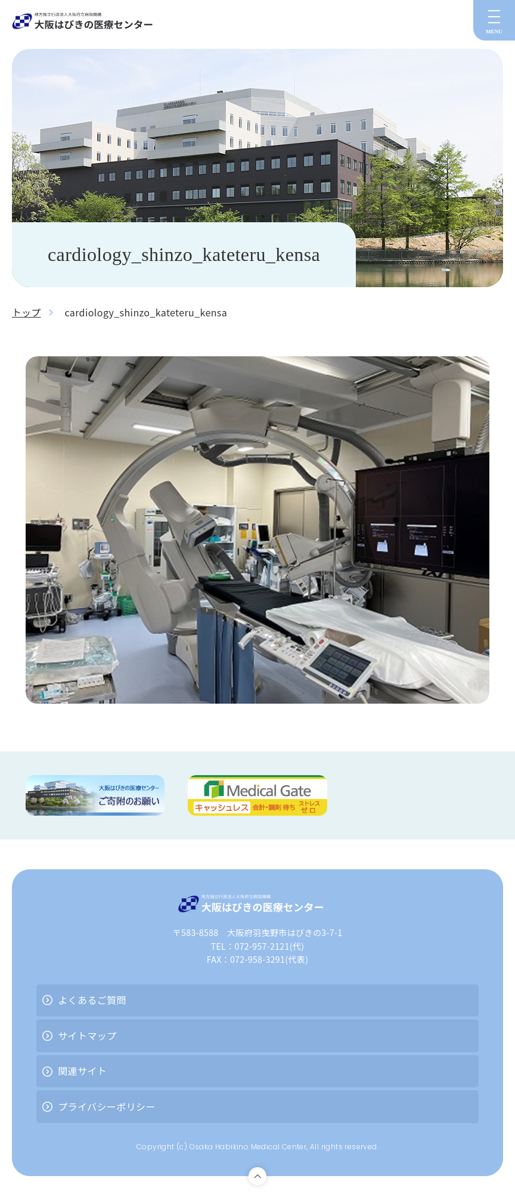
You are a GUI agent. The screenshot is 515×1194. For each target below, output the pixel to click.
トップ (26, 312)
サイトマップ (87, 1035)
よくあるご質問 (92, 1000)
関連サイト (82, 1071)
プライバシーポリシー (107, 1106)
